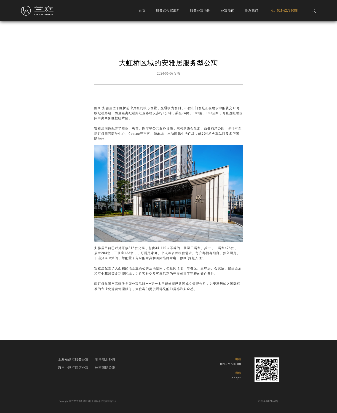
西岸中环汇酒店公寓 (73, 368)
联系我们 (251, 10)
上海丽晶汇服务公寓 (73, 359)
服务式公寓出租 (168, 10)
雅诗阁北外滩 (105, 359)
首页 (142, 10)
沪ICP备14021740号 (267, 401)
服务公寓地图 (200, 10)
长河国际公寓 (105, 368)
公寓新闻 (228, 10)
